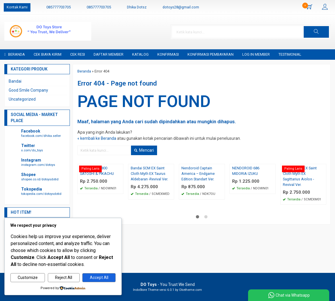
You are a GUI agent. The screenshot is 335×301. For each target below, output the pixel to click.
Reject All (63, 277)
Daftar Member (108, 54)
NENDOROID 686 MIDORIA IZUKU (245, 171)
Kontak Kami (17, 7)
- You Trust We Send (168, 284)
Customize (28, 277)
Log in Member (256, 54)
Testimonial (289, 54)
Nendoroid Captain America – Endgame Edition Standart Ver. (198, 173)
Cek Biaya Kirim (47, 54)
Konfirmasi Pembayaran (210, 54)
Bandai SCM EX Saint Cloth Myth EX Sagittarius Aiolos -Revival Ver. (300, 176)
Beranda (14, 54)
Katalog (140, 54)
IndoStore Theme (146, 290)
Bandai (15, 81)
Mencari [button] (144, 150)
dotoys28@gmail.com (181, 7)
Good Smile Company (28, 90)
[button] (316, 32)
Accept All (99, 277)
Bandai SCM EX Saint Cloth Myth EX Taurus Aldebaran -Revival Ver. (149, 173)
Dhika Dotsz (137, 7)
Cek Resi (77, 54)
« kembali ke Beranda (96, 138)
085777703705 (58, 7)
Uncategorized (22, 99)
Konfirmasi (168, 54)
